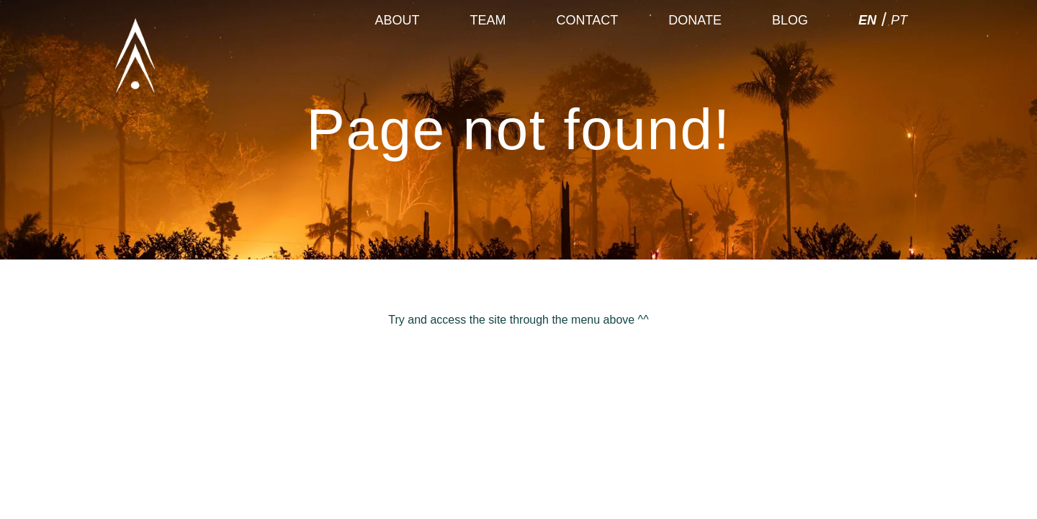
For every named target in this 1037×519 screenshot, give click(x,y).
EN (867, 54)
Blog (790, 54)
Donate (695, 54)
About (397, 54)
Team (488, 54)
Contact (588, 54)
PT (899, 54)
